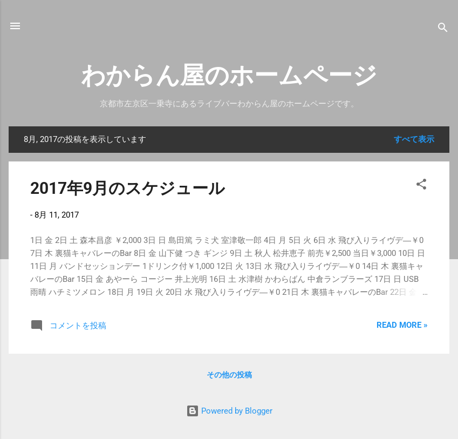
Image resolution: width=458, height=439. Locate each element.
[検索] (442, 29)
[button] (421, 186)
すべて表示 (414, 139)
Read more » (402, 325)
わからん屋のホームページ (229, 75)
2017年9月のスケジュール (127, 188)
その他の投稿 (229, 374)
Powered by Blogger (229, 411)
